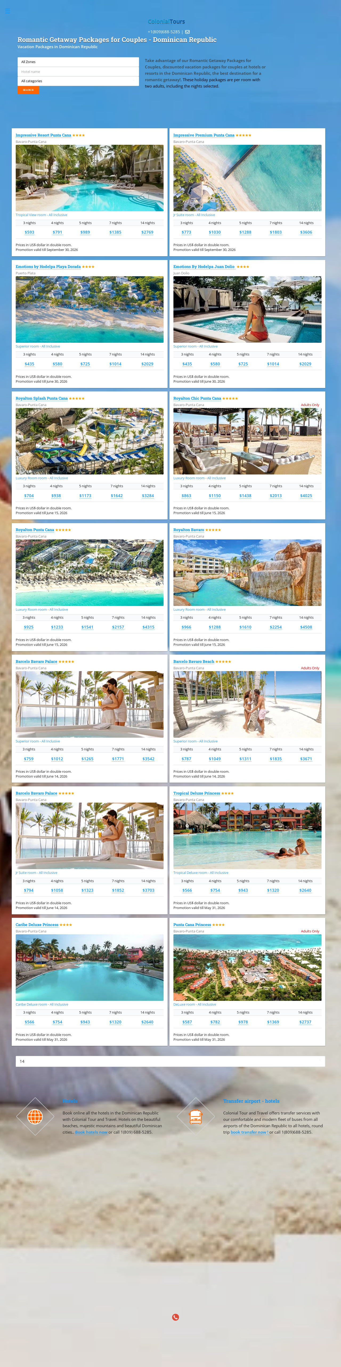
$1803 (276, 232)
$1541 (88, 627)
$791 (57, 232)
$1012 (57, 758)
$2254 (276, 627)
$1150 (215, 495)
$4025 (306, 495)
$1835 (276, 758)
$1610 (245, 627)
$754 (215, 890)
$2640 (305, 890)
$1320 (273, 890)
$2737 (305, 1022)
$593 (29, 232)
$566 (187, 890)
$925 (29, 627)
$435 (29, 363)
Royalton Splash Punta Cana (42, 398)
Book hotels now (91, 1132)
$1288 (245, 232)
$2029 (147, 363)
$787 (186, 758)
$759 (29, 758)
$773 (186, 232)
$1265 (88, 758)
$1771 (118, 758)
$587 (187, 1022)
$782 (215, 1022)
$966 (186, 627)
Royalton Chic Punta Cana (197, 398)
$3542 (149, 758)
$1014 (115, 363)
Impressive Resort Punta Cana (43, 135)
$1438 (245, 495)
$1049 (215, 758)
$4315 (149, 627)
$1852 (118, 890)
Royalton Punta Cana (35, 529)
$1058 (57, 890)
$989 (85, 232)
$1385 (115, 232)
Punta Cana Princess (192, 924)
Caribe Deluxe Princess (37, 924)
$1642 (117, 495)
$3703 (149, 890)
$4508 (306, 627)
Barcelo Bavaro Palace (36, 661)
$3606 (306, 232)
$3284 (148, 495)
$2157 (118, 627)
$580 (57, 363)
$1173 (85, 495)
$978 (243, 1022)
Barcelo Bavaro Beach (193, 661)
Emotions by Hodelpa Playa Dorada (48, 266)
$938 (56, 495)
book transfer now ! (250, 1132)
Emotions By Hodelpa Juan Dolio (204, 266)
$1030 (215, 232)
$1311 (245, 758)
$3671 (306, 758)
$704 (29, 495)
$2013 (276, 495)
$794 (29, 890)
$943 (243, 890)
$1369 (273, 1022)
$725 (85, 363)
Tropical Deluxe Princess (196, 793)
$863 (186, 495)
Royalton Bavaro (188, 529)
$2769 (147, 232)
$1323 (88, 890)
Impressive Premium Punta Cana (203, 135)
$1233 (57, 627)
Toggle (10, 11)
